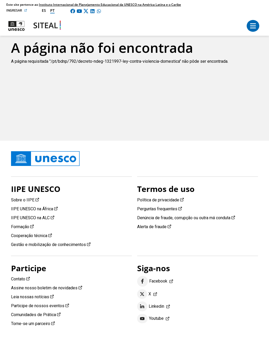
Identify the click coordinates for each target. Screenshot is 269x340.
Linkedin (150, 306)
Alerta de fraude (152, 226)
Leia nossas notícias (30, 296)
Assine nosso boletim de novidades (44, 287)
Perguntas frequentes (157, 208)
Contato (18, 278)
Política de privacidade (158, 199)
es (44, 10)
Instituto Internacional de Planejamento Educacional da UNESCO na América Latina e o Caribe (110, 4)
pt (52, 10)
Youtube (150, 318)
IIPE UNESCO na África (32, 208)
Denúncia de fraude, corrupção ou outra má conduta (183, 217)
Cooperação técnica (29, 235)
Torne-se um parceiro (30, 323)
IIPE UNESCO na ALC (30, 217)
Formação (20, 226)
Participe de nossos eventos (37, 305)
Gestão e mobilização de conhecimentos (48, 244)
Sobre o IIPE (22, 199)
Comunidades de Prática (33, 314)
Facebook (152, 281)
